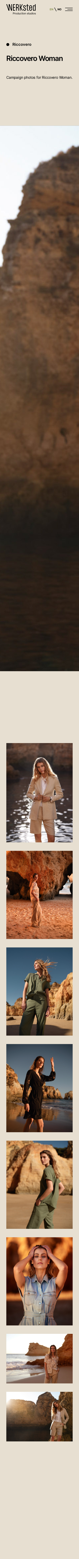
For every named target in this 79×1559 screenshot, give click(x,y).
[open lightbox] (39, 793)
